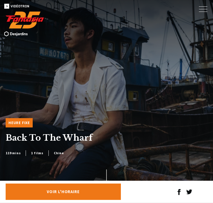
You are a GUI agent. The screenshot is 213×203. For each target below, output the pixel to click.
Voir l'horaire (63, 191)
